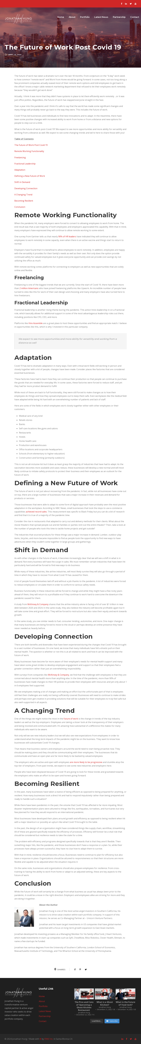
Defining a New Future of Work (29, 176)
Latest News (101, 17)
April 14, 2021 (14, 55)
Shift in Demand (22, 182)
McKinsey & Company (37, 604)
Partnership (119, 17)
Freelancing (20, 157)
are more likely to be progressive (86, 762)
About (72, 17)
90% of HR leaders (67, 236)
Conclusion (19, 206)
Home (60, 17)
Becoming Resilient (23, 200)
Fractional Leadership (25, 163)
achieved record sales (36, 511)
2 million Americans (28, 288)
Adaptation (19, 169)
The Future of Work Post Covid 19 (31, 145)
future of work (71, 718)
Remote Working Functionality (29, 151)
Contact (134, 17)
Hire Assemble (35, 323)
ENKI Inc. (48, 1038)
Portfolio (85, 17)
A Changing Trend (23, 194)
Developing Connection (25, 188)
